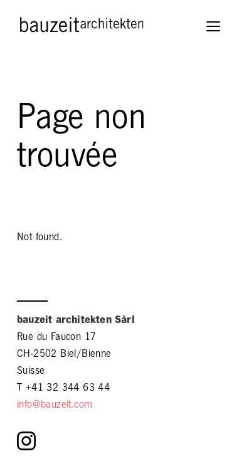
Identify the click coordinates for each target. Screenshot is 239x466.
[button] (214, 27)
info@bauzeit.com (54, 405)
